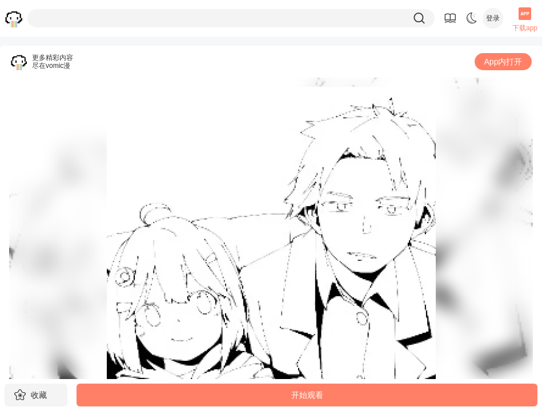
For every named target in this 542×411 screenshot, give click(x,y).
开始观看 (307, 395)
